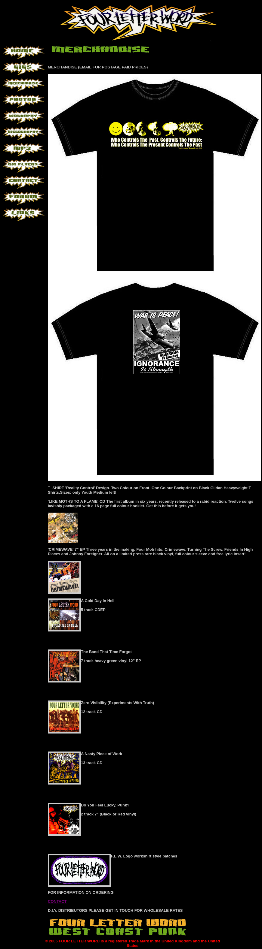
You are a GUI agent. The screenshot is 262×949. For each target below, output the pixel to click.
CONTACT (57, 901)
